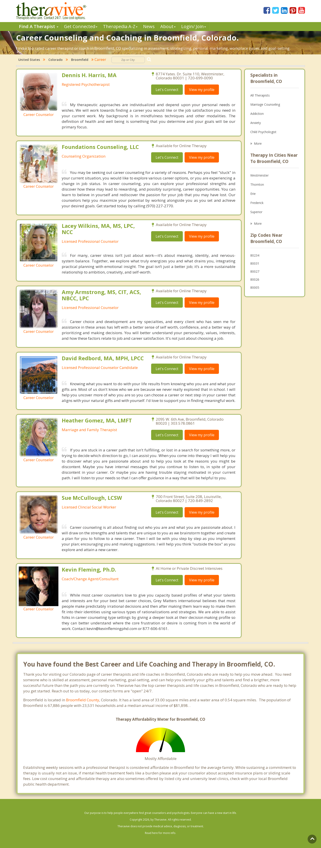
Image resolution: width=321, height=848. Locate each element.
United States (29, 60)
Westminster (259, 175)
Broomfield (79, 60)
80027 (254, 271)
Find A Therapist (38, 26)
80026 (254, 279)
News (149, 26)
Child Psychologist (263, 132)
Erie (253, 193)
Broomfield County (82, 699)
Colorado (55, 60)
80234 (254, 255)
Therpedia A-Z (120, 26)
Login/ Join (193, 26)
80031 (254, 263)
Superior (256, 212)
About (168, 26)
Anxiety (255, 123)
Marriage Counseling (265, 104)
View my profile (201, 89)
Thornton (257, 184)
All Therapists (260, 95)
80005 (254, 287)
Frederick (256, 203)
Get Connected (80, 26)
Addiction (257, 113)
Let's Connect (167, 89)
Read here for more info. (160, 833)
